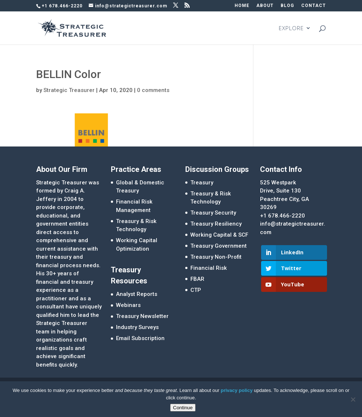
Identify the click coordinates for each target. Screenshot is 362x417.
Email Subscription (140, 338)
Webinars (128, 305)
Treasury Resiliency (216, 223)
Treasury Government (218, 246)
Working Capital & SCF (219, 235)
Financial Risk (208, 268)
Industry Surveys (137, 327)
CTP (195, 290)
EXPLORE (291, 28)
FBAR (197, 279)
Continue (183, 407)
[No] (352, 399)
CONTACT (313, 5)
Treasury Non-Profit (216, 257)
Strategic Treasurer (69, 90)
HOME (242, 5)
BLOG (287, 5)
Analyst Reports (136, 294)
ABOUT (265, 5)
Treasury (201, 182)
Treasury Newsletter (142, 316)
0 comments (153, 90)
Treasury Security (213, 212)
